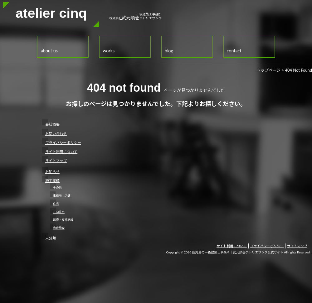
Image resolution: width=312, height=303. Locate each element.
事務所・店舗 (61, 195)
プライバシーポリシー (63, 143)
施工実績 (52, 181)
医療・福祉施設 (63, 219)
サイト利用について (61, 152)
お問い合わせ (56, 134)
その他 (57, 187)
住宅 (56, 203)
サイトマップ (56, 161)
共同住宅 (59, 212)
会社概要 (52, 124)
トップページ (268, 70)
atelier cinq (51, 13)
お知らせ (52, 172)
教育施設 (59, 227)
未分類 (50, 238)
